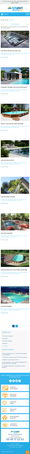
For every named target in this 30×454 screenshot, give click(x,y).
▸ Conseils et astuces (7, 336)
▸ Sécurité (4, 343)
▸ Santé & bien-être (7, 341)
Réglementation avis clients (14, 445)
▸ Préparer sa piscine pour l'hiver (10, 359)
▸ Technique (5, 346)
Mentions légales (15, 444)
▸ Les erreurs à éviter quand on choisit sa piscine (14, 357)
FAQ (20, 447)
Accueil (2, 20)
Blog (6, 20)
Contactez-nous (14, 447)
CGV (22, 445)
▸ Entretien (5, 338)
